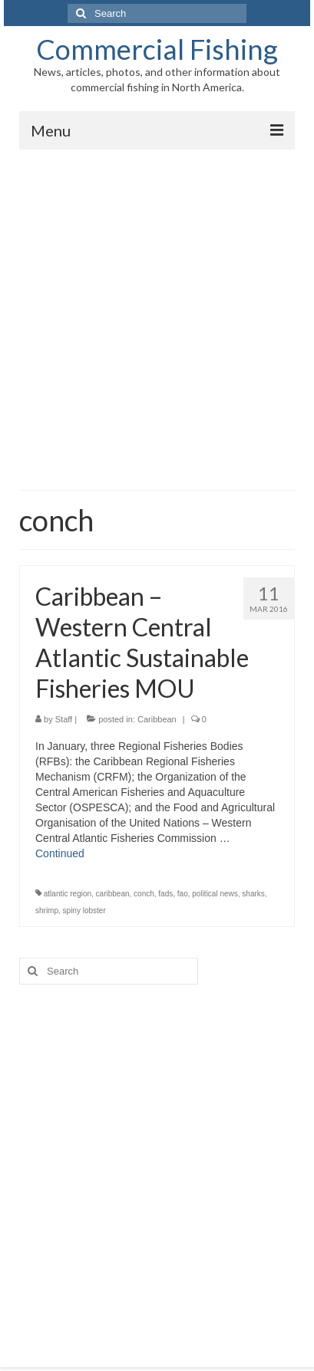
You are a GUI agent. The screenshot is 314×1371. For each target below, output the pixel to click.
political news (214, 893)
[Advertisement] (157, 314)
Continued (59, 853)
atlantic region (67, 893)
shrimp (46, 910)
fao (182, 893)
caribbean (113, 893)
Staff (63, 719)
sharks (253, 893)
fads (165, 893)
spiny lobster (84, 910)
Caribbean (157, 719)
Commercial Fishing (157, 49)
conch (144, 893)
